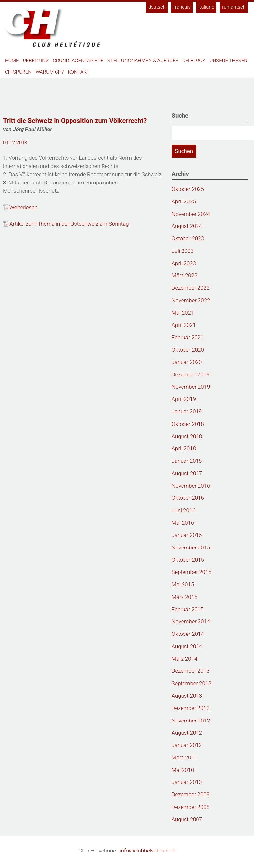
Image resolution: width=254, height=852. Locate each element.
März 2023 (185, 275)
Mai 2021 (183, 312)
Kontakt (79, 72)
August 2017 (187, 473)
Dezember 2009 (191, 794)
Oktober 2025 (188, 189)
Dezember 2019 (191, 374)
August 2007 (187, 819)
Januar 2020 (187, 362)
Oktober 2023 (188, 238)
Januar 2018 (187, 461)
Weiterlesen (23, 207)
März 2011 (185, 757)
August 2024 (187, 226)
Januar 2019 (187, 411)
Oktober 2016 (188, 498)
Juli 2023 (183, 251)
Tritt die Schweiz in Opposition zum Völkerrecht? (75, 121)
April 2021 (184, 325)
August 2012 (187, 732)
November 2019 (191, 386)
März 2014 (185, 658)
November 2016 (191, 485)
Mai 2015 (183, 584)
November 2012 (191, 720)
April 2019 (184, 399)
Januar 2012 (187, 745)
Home (12, 60)
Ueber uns (36, 60)
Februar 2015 (188, 609)
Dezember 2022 (191, 288)
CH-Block (193, 60)
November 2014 (191, 621)
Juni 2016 (184, 510)
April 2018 (184, 448)
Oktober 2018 (188, 424)
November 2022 (191, 300)
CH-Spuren (18, 72)
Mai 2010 (183, 770)
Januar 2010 (187, 782)
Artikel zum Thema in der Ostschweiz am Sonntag (69, 223)
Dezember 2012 (191, 708)
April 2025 (184, 201)
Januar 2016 (187, 535)
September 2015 (192, 572)
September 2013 (192, 683)
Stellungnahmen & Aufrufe (143, 60)
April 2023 (184, 263)
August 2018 (187, 436)
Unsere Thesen (228, 60)
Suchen (184, 151)
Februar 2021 (188, 337)
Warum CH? (50, 72)
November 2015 (191, 547)
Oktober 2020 (188, 349)
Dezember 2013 (191, 671)
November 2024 (191, 214)
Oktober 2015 (188, 559)
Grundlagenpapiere (78, 60)
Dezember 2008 (191, 807)
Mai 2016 (183, 522)
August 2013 (187, 695)
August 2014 (187, 646)
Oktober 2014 (188, 634)
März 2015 (185, 597)
